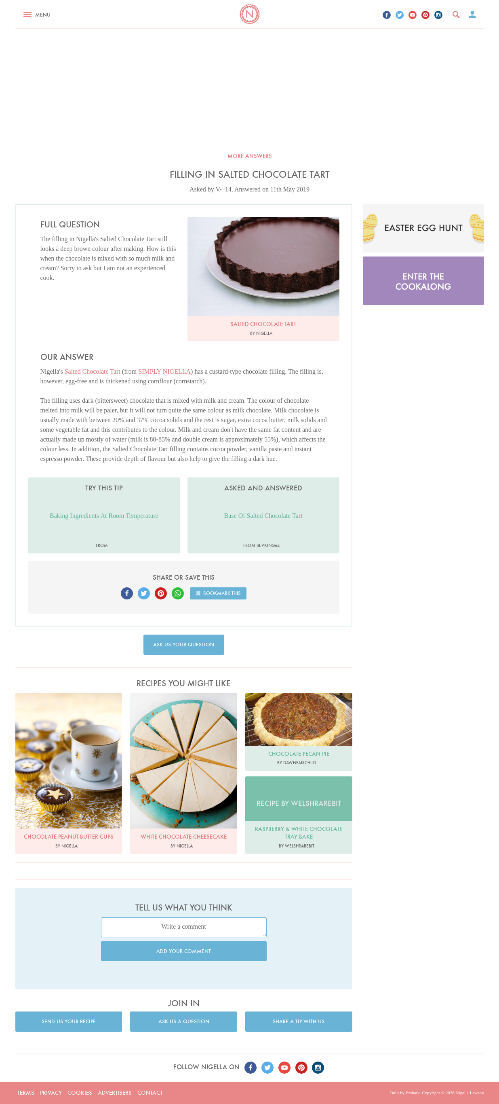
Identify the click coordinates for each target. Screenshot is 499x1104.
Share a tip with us (298, 1021)
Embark (413, 1092)
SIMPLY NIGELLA (164, 371)
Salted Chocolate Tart (92, 371)
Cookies (79, 1092)
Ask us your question (183, 644)
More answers (249, 156)
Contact (149, 1092)
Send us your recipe (69, 1021)
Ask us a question (183, 1021)
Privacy (51, 1092)
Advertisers (115, 1092)
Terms (25, 1092)
